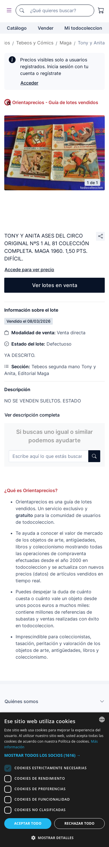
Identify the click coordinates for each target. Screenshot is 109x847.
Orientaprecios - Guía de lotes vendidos (55, 102)
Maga (66, 43)
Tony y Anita (91, 43)
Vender (45, 28)
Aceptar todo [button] (27, 823)
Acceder (29, 83)
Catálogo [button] (17, 28)
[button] (54, 755)
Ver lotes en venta (54, 285)
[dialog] (54, 779)
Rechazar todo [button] (79, 823)
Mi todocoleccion (83, 28)
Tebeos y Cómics (34, 43)
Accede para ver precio (29, 269)
